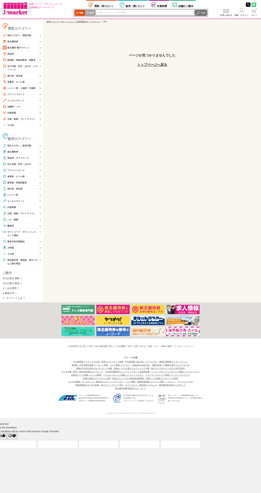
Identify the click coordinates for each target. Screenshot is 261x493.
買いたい (136, 6)
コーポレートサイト (183, 347)
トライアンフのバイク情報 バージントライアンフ (167, 376)
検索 (203, 12)
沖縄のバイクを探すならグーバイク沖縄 (131, 369)
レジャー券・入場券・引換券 (20, 88)
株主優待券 (11, 41)
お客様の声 (8, 293)
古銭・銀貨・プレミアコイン (20, 119)
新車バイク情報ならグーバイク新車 (162, 379)
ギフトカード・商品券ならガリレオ (141, 386)
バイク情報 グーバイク (120, 366)
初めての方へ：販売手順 (18, 146)
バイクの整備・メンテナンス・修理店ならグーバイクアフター (96, 382)
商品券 (8, 54)
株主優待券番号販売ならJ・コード (130, 389)
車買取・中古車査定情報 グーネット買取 (90, 366)
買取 (81, 12)
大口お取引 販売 (10, 284)
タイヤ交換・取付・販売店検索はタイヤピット (82, 372)
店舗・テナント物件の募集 (160, 347)
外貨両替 (162, 6)
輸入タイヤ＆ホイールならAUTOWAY (168, 369)
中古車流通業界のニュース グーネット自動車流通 (127, 372)
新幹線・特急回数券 (15, 183)
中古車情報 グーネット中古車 (86, 362)
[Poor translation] (12, 437)
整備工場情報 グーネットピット (173, 362)
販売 (91, 12)
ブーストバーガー (185, 382)
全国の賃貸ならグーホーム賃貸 (97, 379)
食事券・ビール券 (14, 82)
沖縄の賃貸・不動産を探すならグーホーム (170, 366)
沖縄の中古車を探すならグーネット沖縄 (94, 369)
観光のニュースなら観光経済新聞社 (128, 379)
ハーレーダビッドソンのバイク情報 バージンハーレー (175, 372)
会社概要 (121, 347)
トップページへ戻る (152, 64)
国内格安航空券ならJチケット (172, 386)
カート (254, 15)
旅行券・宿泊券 (13, 76)
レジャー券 (11, 195)
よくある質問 (9, 289)
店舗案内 (185, 6)
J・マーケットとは (12, 298)
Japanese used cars (141, 366)
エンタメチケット (14, 101)
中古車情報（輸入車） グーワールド (141, 362)
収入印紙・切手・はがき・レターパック (20, 67)
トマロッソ (171, 382)
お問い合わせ (226, 15)
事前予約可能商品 (14, 242)
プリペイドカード (14, 94)
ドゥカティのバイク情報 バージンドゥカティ (123, 376)
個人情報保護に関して (105, 347)
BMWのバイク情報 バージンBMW (86, 376)
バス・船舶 (11, 220)
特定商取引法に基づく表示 (81, 347)
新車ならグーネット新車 (112, 362)
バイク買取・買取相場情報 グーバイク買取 (144, 382)
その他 (8, 125)
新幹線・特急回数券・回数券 (20, 60)
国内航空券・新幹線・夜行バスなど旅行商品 (20, 262)
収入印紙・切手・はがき (18, 164)
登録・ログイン (242, 15)
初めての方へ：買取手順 (18, 35)
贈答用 (8, 226)
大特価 (8, 248)
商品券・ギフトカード (17, 158)
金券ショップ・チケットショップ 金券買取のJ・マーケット (73, 21)
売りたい (104, 6)
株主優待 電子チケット (17, 48)
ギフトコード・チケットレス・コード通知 (19, 233)
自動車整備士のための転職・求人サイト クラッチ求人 (99, 386)
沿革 (129, 347)
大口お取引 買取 (10, 279)
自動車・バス (12, 107)
